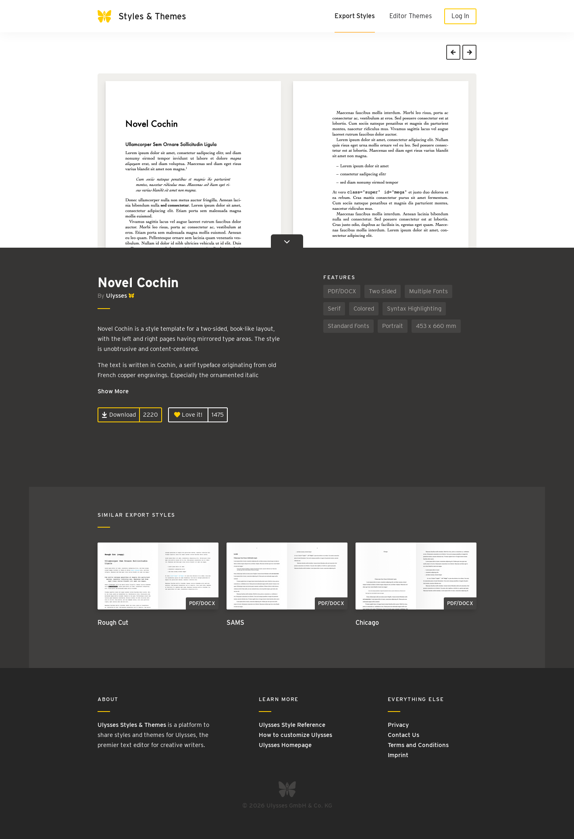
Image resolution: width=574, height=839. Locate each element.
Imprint (398, 755)
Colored (364, 308)
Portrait (392, 326)
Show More (113, 391)
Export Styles (355, 16)
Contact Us (403, 735)
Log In (460, 16)
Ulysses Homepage (285, 745)
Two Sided (382, 291)
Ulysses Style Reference (292, 724)
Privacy (398, 724)
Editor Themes (410, 16)
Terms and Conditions (418, 745)
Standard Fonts (348, 326)
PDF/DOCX (342, 291)
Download (119, 414)
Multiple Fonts (428, 291)
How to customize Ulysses (295, 735)
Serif (334, 308)
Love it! (188, 414)
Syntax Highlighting (414, 308)
